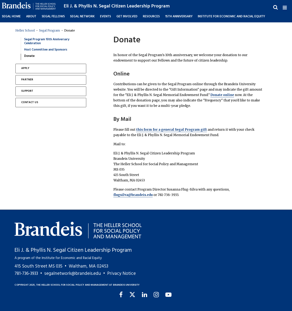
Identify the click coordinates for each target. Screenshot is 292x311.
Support (27, 91)
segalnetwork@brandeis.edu (72, 273)
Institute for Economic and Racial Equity (231, 16)
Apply (25, 68)
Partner (27, 80)
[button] (284, 7)
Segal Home (11, 16)
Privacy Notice (121, 273)
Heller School (25, 30)
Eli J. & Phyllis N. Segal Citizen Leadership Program (117, 6)
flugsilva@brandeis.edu (133, 195)
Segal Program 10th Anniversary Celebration (46, 41)
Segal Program (49, 30)
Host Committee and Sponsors (45, 49)
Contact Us (29, 102)
